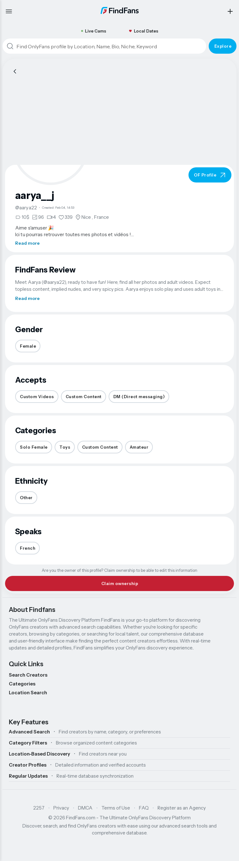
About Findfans (32, 609)
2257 (39, 808)
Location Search (28, 693)
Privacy (61, 808)
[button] (50, 147)
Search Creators (28, 675)
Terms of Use (115, 808)
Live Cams (93, 30)
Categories (22, 684)
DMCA (85, 808)
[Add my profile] (230, 11)
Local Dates (143, 30)
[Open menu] (9, 11)
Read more (27, 243)
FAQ (144, 808)
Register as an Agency (182, 808)
